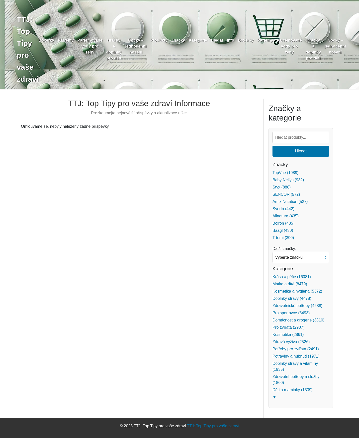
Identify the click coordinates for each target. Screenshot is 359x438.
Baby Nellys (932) (288, 180)
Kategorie (201, 40)
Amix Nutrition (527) (290, 201)
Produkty (162, 40)
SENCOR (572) (286, 194)
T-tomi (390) (283, 238)
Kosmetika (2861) (288, 334)
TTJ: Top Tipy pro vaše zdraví (213, 426)
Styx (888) (281, 187)
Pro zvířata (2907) (288, 327)
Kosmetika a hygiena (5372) (297, 291)
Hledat (220, 40)
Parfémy (69, 40)
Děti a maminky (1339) (292, 390)
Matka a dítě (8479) (289, 284)
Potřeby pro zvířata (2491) (295, 349)
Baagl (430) (282, 230)
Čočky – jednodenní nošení (139, 46)
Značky (181, 40)
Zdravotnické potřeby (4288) (297, 306)
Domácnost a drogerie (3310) (298, 320)
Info (234, 40)
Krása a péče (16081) (291, 277)
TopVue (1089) (285, 173)
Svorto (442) (283, 209)
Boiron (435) (283, 223)
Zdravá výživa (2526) (291, 342)
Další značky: (284, 249)
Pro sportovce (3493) (291, 313)
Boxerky (50, 40)
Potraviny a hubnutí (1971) (296, 356)
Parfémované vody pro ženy (93, 46)
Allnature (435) (285, 216)
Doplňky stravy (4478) (291, 298)
